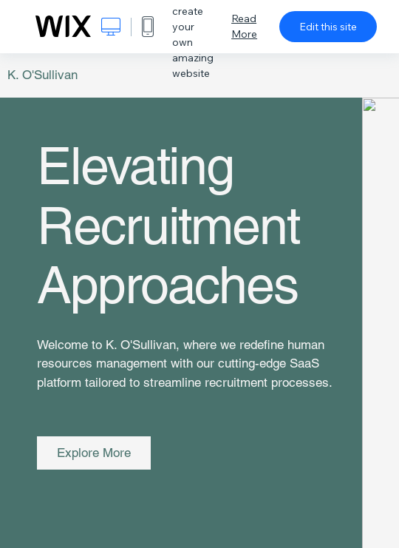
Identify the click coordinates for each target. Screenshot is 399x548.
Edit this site (328, 26)
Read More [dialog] (244, 26)
